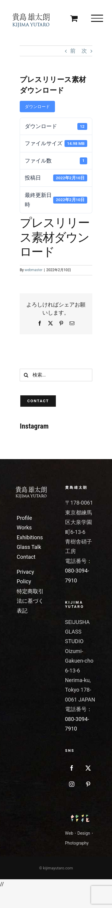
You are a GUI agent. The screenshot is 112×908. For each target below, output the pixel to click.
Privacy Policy (25, 576)
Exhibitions (30, 537)
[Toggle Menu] (97, 18)
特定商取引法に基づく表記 (30, 601)
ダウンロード (37, 106)
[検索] (26, 375)
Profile (24, 518)
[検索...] (56, 375)
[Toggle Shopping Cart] (74, 18)
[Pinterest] (88, 784)
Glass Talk (29, 547)
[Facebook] (71, 768)
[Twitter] (88, 768)
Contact (26, 557)
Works (24, 527)
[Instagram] (71, 784)
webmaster (33, 270)
